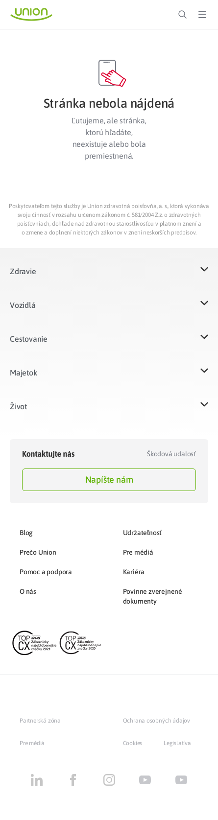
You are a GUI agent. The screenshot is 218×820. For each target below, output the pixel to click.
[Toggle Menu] (202, 14)
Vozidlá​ (23, 305)
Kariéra (134, 572)
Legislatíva (177, 743)
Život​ (18, 406)
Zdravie (23, 271)
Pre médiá (138, 552)
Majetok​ (23, 372)
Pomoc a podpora (46, 572)
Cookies (133, 743)
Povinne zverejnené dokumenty (152, 596)
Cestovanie (29, 338)
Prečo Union (38, 552)
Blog (26, 533)
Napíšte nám (109, 479)
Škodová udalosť (171, 454)
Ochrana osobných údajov (156, 720)
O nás (28, 591)
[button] (109, 277)
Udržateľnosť (142, 533)
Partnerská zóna (40, 720)
